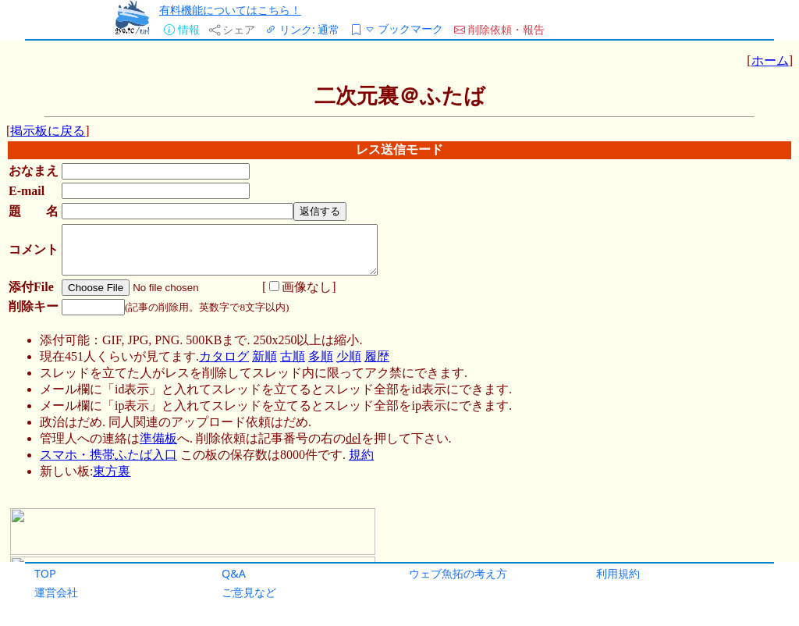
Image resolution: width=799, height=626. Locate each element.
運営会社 (56, 592)
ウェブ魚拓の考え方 (458, 573)
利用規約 (618, 573)
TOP (45, 573)
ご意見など (249, 592)
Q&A (234, 573)
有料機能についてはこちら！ (230, 9)
